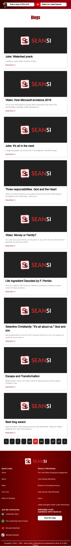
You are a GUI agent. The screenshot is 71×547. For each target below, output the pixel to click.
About (4, 479)
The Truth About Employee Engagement (52, 473)
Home (4, 473)
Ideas (4, 485)
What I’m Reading (8, 498)
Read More (10, 65)
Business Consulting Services (49, 485)
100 (29, 441)
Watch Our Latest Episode (49, 4)
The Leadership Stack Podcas (17, 521)
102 (41, 441)
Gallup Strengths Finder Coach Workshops (53, 505)
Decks (40, 498)
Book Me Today (50, 518)
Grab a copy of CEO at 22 (16, 4)
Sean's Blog (28, 543)
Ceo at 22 (5, 492)
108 (58, 441)
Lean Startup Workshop (46, 479)
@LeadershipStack (13, 528)
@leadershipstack (12, 535)
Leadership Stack (12, 514)
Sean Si (58, 543)
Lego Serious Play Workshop (48, 492)
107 (53, 441)
